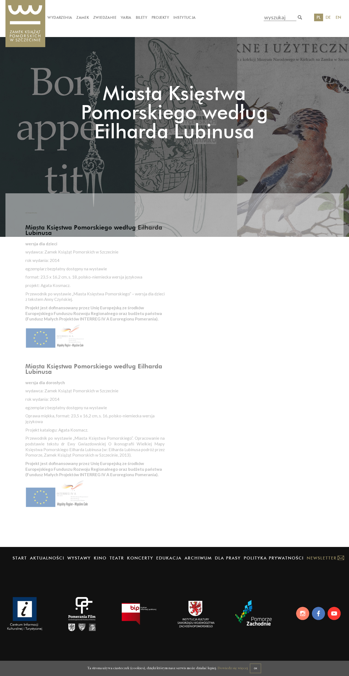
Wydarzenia (59, 17)
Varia (126, 17)
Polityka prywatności (274, 562)
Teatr (117, 562)
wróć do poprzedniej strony (50, 224)
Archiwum (198, 562)
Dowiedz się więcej (227, 666)
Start (20, 562)
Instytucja (184, 17)
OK (256, 666)
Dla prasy (228, 562)
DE (328, 17)
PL (319, 17)
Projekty (160, 17)
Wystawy (79, 562)
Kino (100, 562)
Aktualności (47, 562)
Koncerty (140, 562)
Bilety (141, 17)
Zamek (82, 17)
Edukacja (169, 562)
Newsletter (322, 562)
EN (338, 17)
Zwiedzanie (104, 17)
